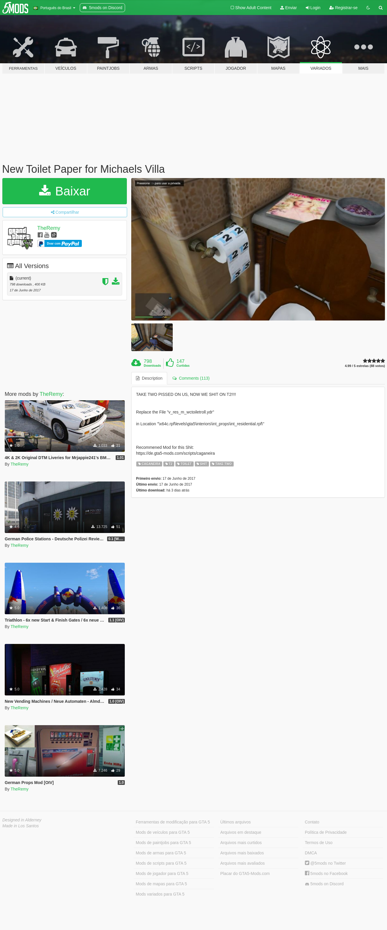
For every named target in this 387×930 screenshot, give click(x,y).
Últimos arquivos (235, 822)
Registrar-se (343, 7)
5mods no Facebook (326, 873)
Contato (312, 822)
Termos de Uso (319, 842)
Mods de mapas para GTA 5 (161, 883)
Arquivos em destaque (240, 832)
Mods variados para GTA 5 (160, 894)
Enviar (288, 7)
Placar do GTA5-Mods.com (245, 873)
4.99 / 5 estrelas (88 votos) (365, 366)
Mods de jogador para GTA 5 (162, 873)
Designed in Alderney (21, 820)
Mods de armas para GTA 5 (161, 853)
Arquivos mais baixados (242, 853)
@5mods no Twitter (325, 863)
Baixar (64, 191)
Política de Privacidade (326, 832)
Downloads (152, 365)
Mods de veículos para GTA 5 (163, 832)
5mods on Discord (324, 883)
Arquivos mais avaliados (242, 863)
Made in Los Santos (20, 825)
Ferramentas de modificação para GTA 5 (173, 822)
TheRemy (48, 228)
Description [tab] (149, 378)
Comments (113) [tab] (191, 378)
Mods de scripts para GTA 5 (161, 863)
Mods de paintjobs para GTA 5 (163, 842)
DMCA (311, 853)
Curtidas (183, 365)
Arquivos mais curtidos (241, 842)
